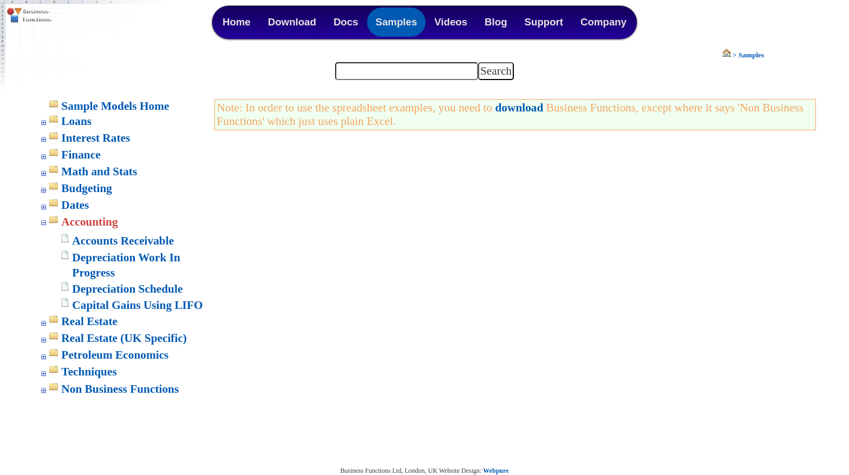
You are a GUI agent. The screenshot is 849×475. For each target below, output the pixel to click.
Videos (450, 22)
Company (603, 22)
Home (237, 22)
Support (544, 22)
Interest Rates (95, 137)
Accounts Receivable (123, 240)
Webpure (495, 470)
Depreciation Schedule (127, 288)
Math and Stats (99, 171)
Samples (396, 22)
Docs (346, 22)
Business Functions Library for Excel (54, 16)
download (519, 107)
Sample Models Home (115, 106)
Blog (496, 22)
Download (292, 22)
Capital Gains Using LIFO (137, 305)
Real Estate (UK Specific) (124, 338)
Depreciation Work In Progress (126, 265)
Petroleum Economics (114, 354)
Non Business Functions (120, 388)
